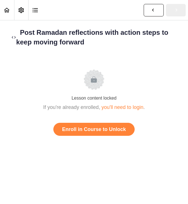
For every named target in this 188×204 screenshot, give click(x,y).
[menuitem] (21, 10)
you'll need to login (123, 107)
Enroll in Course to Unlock (94, 129)
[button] (7, 10)
